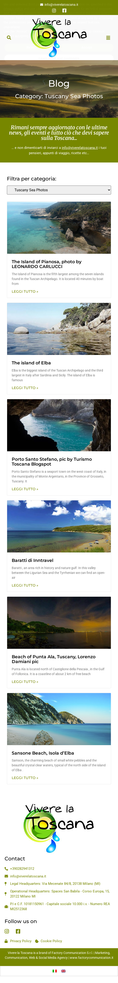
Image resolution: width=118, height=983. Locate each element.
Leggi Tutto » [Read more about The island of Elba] (25, 388)
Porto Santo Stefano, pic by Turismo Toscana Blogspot (52, 462)
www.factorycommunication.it (91, 957)
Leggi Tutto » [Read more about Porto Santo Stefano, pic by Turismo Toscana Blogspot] (25, 489)
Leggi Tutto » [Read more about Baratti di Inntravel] (25, 585)
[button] (9, 37)
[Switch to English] (63, 971)
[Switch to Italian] (54, 971)
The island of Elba (31, 363)
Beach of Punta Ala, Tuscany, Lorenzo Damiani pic (54, 659)
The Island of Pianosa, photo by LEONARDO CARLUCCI (46, 264)
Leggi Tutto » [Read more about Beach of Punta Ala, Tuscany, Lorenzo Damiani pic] (25, 681)
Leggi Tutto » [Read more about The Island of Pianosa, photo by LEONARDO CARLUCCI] (25, 291)
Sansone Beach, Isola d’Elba (43, 753)
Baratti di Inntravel (32, 560)
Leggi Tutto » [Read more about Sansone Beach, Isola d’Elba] (25, 777)
